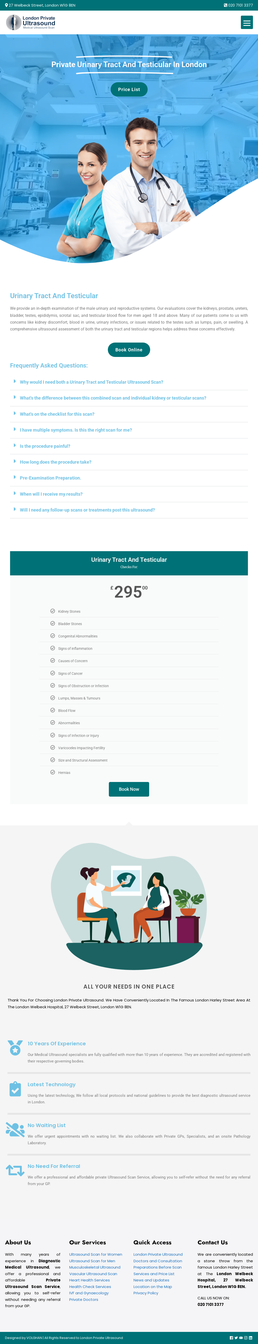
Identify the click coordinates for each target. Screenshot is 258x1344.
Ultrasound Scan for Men (92, 1261)
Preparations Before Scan (158, 1267)
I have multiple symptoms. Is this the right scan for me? (76, 430)
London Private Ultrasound (158, 1254)
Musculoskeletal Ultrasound (94, 1267)
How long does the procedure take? (55, 462)
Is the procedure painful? (45, 446)
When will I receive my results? (51, 494)
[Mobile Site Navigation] (247, 22)
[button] (129, 382)
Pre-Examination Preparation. (50, 478)
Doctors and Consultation (158, 1261)
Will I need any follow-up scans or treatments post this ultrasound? (87, 510)
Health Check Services (90, 1286)
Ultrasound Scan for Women (95, 1254)
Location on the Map (153, 1286)
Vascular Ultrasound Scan (93, 1273)
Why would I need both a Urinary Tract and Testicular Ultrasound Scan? (91, 382)
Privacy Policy (146, 1293)
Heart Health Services (89, 1280)
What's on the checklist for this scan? (57, 414)
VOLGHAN (34, 1337)
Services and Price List (154, 1273)
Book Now (129, 789)
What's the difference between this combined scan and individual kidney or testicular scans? (113, 398)
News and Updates (151, 1280)
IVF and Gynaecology (89, 1293)
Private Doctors (83, 1299)
